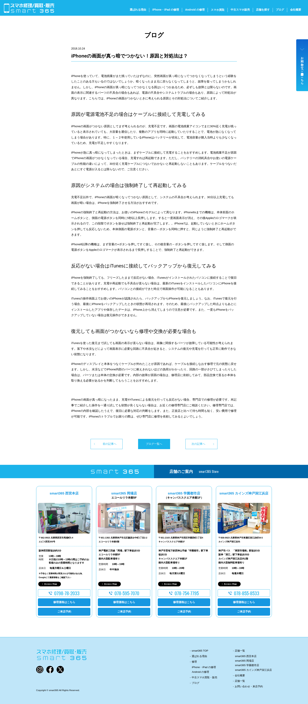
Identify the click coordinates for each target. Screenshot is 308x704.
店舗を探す (263, 9)
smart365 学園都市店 (247, 665)
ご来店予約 (64, 611)
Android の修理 (195, 9)
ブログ (280, 9)
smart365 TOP (200, 650)
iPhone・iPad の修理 (165, 9)
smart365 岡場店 (244, 660)
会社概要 (295, 9)
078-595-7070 (127, 593)
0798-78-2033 (67, 593)
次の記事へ (198, 443)
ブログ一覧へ (154, 443)
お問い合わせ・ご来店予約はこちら (302, 69)
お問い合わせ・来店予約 (249, 686)
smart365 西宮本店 (246, 656)
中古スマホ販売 (240, 9)
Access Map (50, 583)
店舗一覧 (240, 650)
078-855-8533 (246, 593)
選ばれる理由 (138, 9)
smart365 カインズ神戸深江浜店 (253, 669)
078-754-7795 (187, 593)
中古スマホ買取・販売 (204, 677)
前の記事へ (109, 443)
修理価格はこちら (64, 602)
